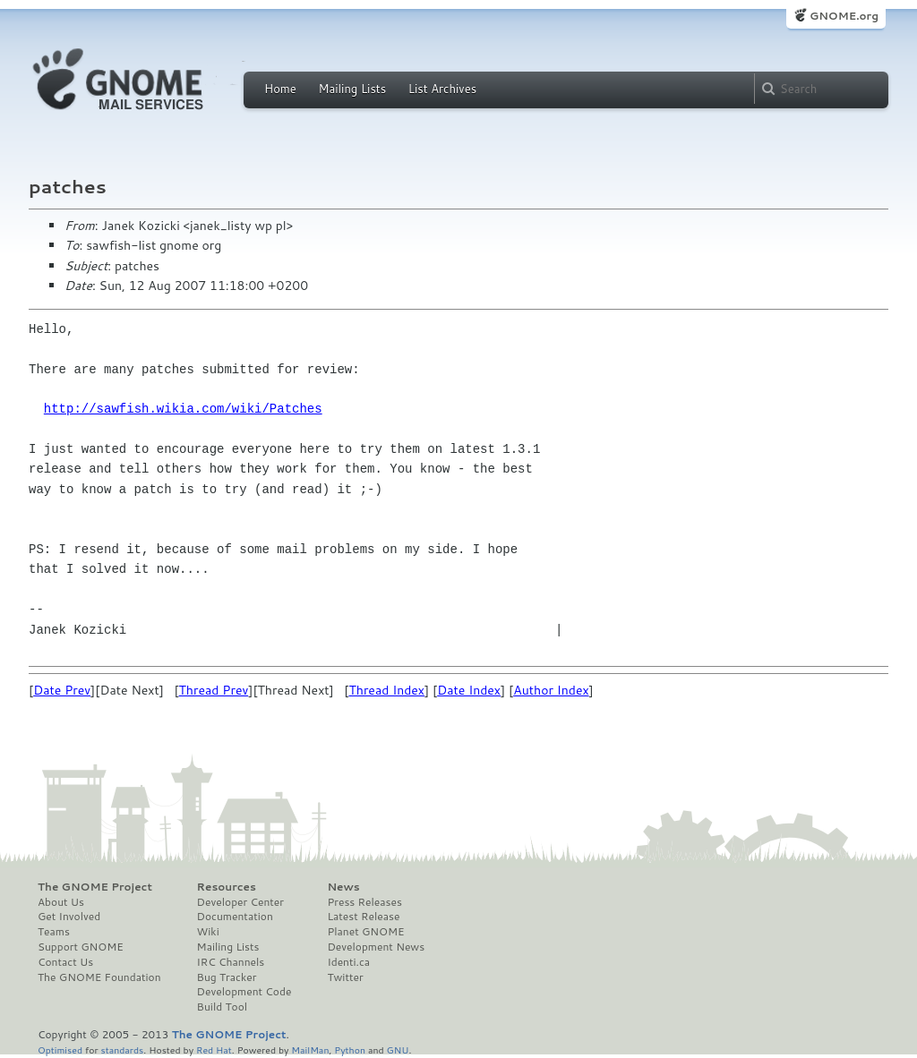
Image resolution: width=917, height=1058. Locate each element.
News (343, 887)
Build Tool (222, 1007)
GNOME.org (844, 15)
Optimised (60, 1049)
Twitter (345, 977)
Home (280, 89)
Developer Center (240, 902)
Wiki (208, 932)
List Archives (442, 89)
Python (349, 1049)
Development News (375, 947)
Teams (54, 932)
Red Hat (214, 1049)
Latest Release (363, 916)
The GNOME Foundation (99, 977)
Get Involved (69, 916)
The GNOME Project (95, 887)
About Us (61, 902)
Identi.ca (348, 962)
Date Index (469, 690)
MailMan (310, 1049)
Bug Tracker (227, 977)
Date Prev (61, 690)
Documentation (235, 916)
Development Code (244, 992)
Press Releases (364, 902)
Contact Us (65, 962)
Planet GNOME (365, 932)
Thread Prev (214, 690)
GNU (398, 1049)
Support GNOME (81, 947)
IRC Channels (231, 962)
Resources (226, 887)
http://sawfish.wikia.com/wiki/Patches (183, 408)
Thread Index (386, 690)
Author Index (550, 690)
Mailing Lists (352, 89)
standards (121, 1049)
